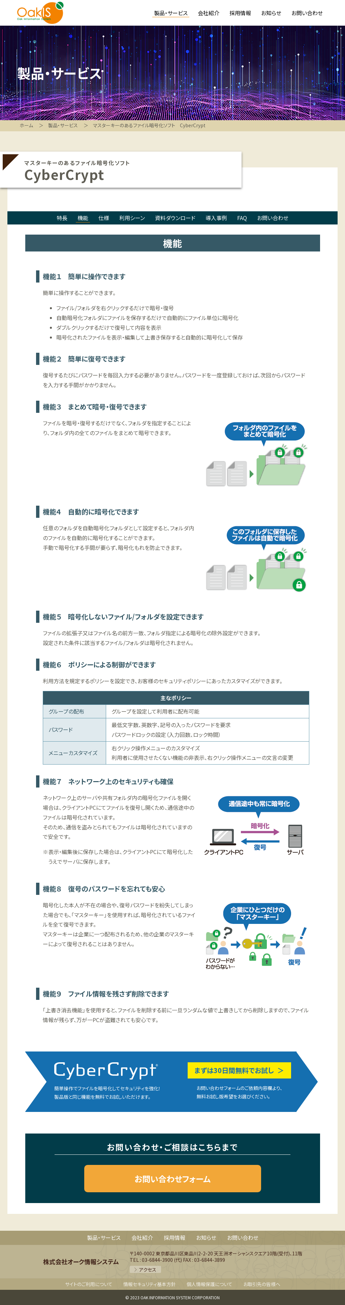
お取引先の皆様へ (261, 1284)
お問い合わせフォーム (172, 1178)
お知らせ (206, 1237)
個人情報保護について (209, 1284)
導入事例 (216, 218)
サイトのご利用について (89, 1284)
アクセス (147, 1269)
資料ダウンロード (175, 218)
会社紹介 (142, 1237)
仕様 (103, 218)
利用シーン (132, 218)
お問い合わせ (272, 218)
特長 (62, 218)
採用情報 (174, 1237)
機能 (82, 218)
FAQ (242, 218)
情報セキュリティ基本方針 (149, 1284)
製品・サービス (104, 1237)
